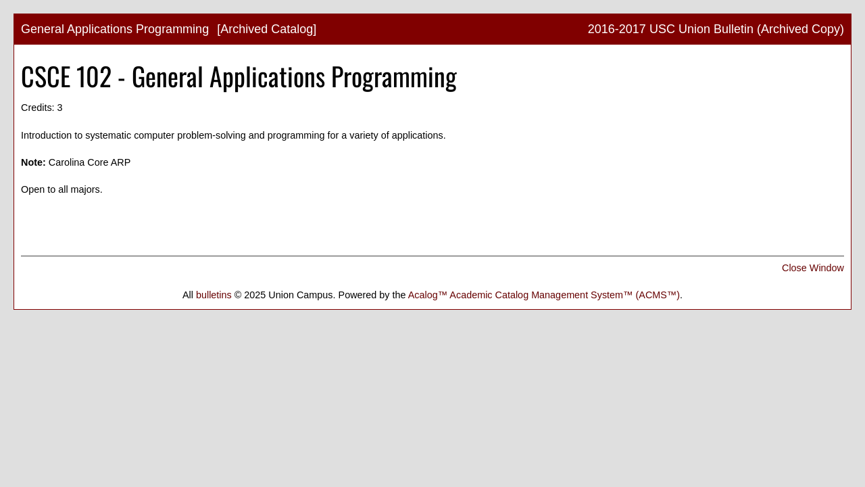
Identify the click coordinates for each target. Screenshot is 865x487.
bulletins (214, 294)
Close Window (813, 267)
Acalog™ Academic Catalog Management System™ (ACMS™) (544, 294)
